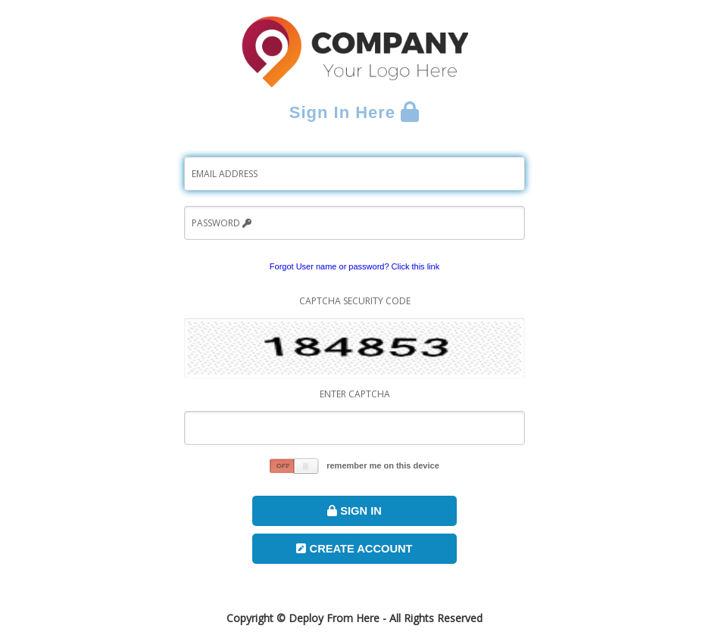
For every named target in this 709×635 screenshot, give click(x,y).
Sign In (354, 511)
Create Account (354, 549)
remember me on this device (382, 465)
